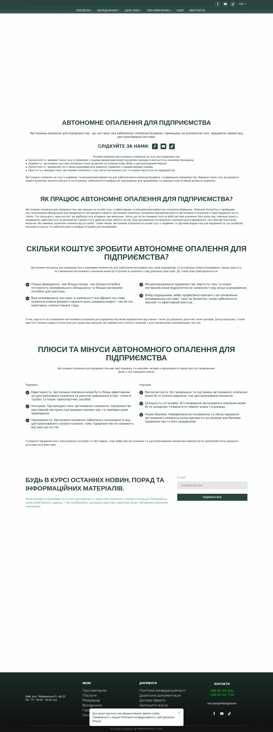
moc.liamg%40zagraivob (221, 703)
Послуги (89, 695)
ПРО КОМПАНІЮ (158, 10)
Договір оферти (152, 700)
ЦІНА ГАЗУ (132, 10)
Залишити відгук (153, 705)
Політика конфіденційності (162, 690)
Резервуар (91, 700)
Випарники (92, 705)
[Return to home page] (39, 4)
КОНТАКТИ (197, 10)
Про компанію (94, 690)
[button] (217, 4)
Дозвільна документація (160, 695)
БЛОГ (180, 10)
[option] (241, 4)
